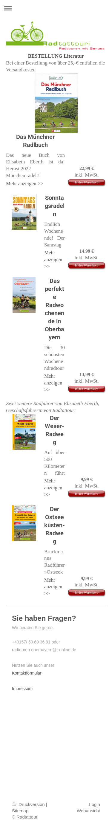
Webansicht (88, 810)
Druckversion (29, 804)
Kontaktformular (27, 673)
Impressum (22, 688)
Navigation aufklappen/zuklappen (56, 7)
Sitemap (20, 810)
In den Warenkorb (87, 182)
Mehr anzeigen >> (24, 183)
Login (94, 804)
